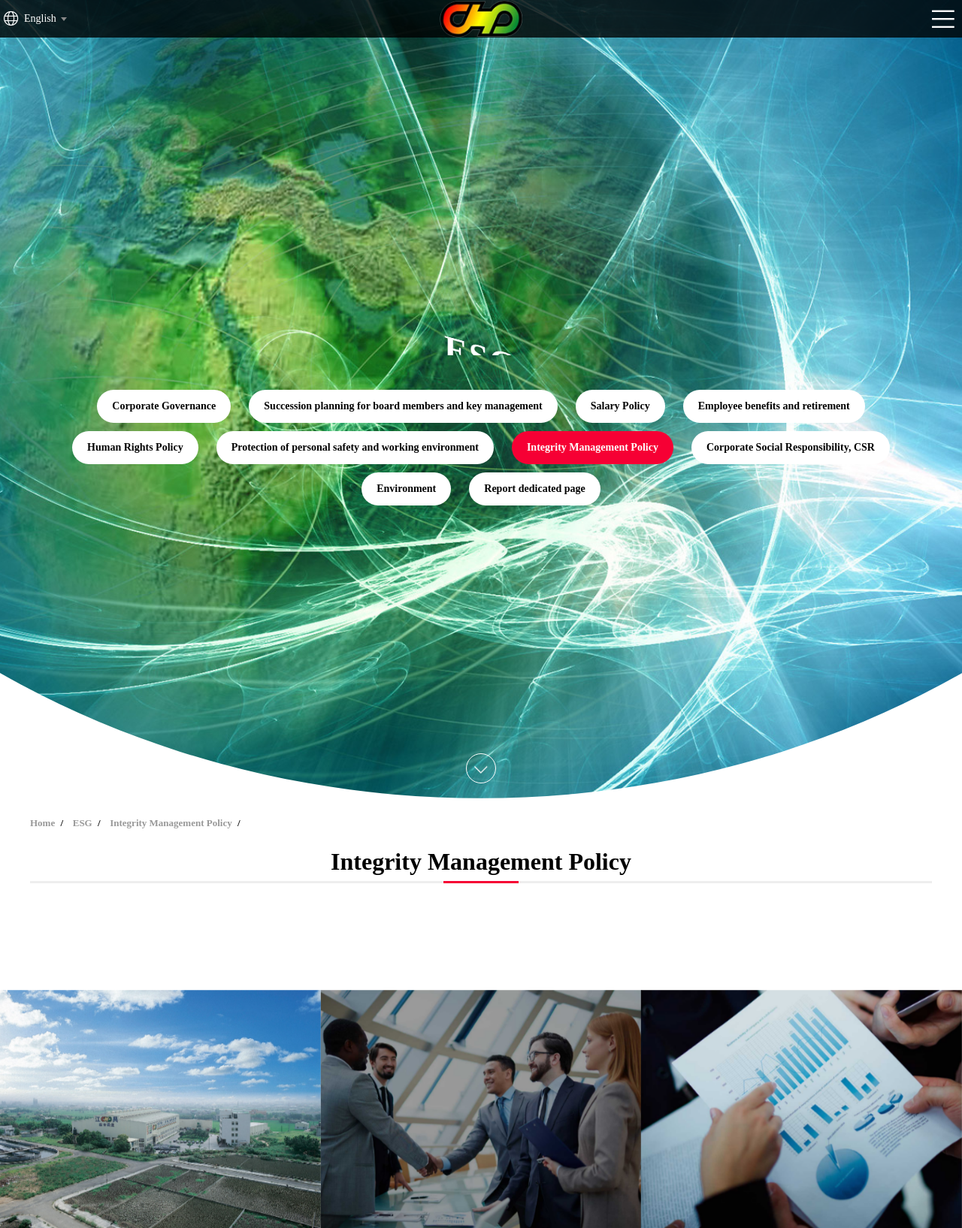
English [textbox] (40, 18)
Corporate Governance (164, 406)
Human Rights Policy (135, 447)
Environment (406, 488)
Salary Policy (620, 406)
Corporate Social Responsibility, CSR (790, 447)
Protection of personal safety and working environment (355, 447)
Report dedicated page (534, 488)
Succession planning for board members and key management (403, 406)
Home (42, 822)
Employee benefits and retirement (774, 406)
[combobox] (44, 18)
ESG (82, 822)
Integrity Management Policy (592, 447)
